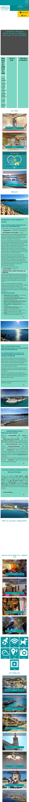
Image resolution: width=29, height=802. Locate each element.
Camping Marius (7, 230)
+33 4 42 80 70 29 (24, 9)
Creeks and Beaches (8, 492)
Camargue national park (14, 446)
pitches (24, 435)
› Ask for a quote (12, 59)
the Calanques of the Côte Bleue (11, 232)
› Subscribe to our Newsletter (23, 59)
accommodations (7, 268)
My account (20, 6)
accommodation (12, 435)
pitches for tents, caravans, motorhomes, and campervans (13, 271)
